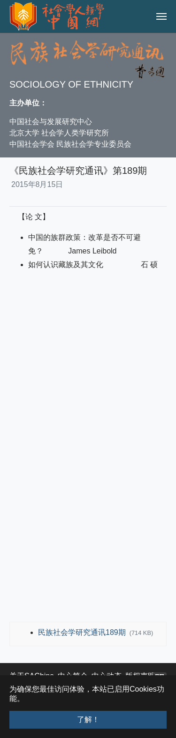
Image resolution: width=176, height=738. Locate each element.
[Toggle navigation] (161, 16)
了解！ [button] (88, 719)
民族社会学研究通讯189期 (83, 632)
